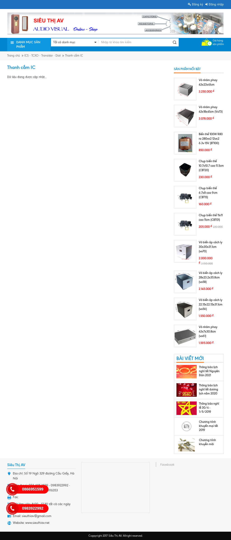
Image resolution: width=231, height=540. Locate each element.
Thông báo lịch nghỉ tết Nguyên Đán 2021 (209, 371)
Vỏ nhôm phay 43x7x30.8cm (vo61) (208, 331)
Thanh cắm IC (74, 55)
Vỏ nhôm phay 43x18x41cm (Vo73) (211, 109)
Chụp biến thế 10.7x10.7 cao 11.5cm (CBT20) (211, 165)
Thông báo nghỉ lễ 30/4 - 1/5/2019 (209, 407)
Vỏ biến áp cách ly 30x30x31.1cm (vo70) (210, 246)
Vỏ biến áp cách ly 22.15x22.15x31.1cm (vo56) (210, 304)
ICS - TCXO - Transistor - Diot (42, 55)
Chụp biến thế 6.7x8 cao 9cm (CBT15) (208, 192)
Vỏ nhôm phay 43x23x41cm (208, 82)
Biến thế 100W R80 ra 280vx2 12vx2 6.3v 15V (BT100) (211, 138)
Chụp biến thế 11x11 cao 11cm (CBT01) (211, 217)
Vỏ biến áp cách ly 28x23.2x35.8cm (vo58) (210, 277)
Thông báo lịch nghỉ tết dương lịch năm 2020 (208, 389)
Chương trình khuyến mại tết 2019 (208, 426)
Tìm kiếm (175, 42)
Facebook (167, 465)
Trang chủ (13, 55)
